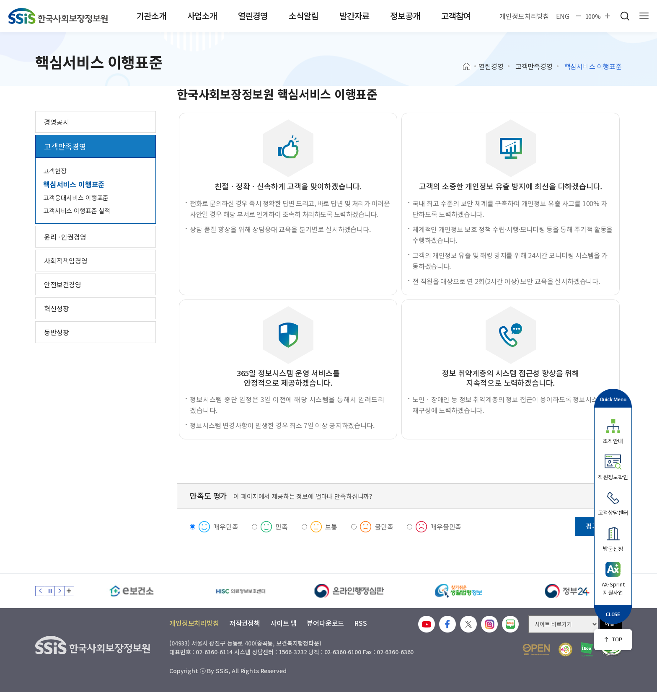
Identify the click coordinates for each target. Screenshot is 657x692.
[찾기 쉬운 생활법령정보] (458, 591)
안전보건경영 (62, 284)
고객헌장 (54, 170)
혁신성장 (56, 308)
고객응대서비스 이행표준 (76, 197)
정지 (50, 591)
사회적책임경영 (66, 261)
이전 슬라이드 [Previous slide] (40, 591)
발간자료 (354, 16)
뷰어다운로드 (325, 623)
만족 (281, 527)
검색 (624, 16)
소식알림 (303, 16)
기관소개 (151, 16)
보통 (331, 527)
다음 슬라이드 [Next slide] (59, 591)
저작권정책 (244, 623)
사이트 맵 (283, 623)
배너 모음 (69, 591)
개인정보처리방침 (524, 16)
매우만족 (225, 527)
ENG (562, 16)
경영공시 (56, 122)
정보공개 (405, 16)
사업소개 (202, 16)
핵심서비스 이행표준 (74, 184)
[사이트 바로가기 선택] (563, 624)
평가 (592, 526)
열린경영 (253, 16)
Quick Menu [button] (613, 399)
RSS (360, 623)
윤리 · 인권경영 (65, 237)
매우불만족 (445, 527)
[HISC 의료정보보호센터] (240, 591)
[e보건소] (131, 591)
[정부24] (567, 591)
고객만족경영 (534, 66)
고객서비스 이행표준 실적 (76, 210)
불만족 (384, 527)
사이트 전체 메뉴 (644, 16)
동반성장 (56, 332)
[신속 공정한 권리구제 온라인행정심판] (349, 591)
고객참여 (456, 16)
